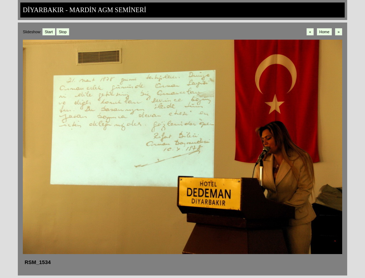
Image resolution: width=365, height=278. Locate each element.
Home (324, 32)
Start (49, 32)
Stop (63, 32)
